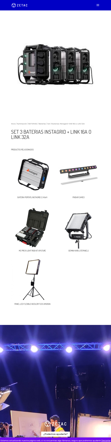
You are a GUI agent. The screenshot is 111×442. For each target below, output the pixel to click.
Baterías (42, 124)
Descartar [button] (106, 440)
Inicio (13, 124)
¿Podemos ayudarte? (55, 434)
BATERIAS (32, 124)
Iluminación (22, 124)
